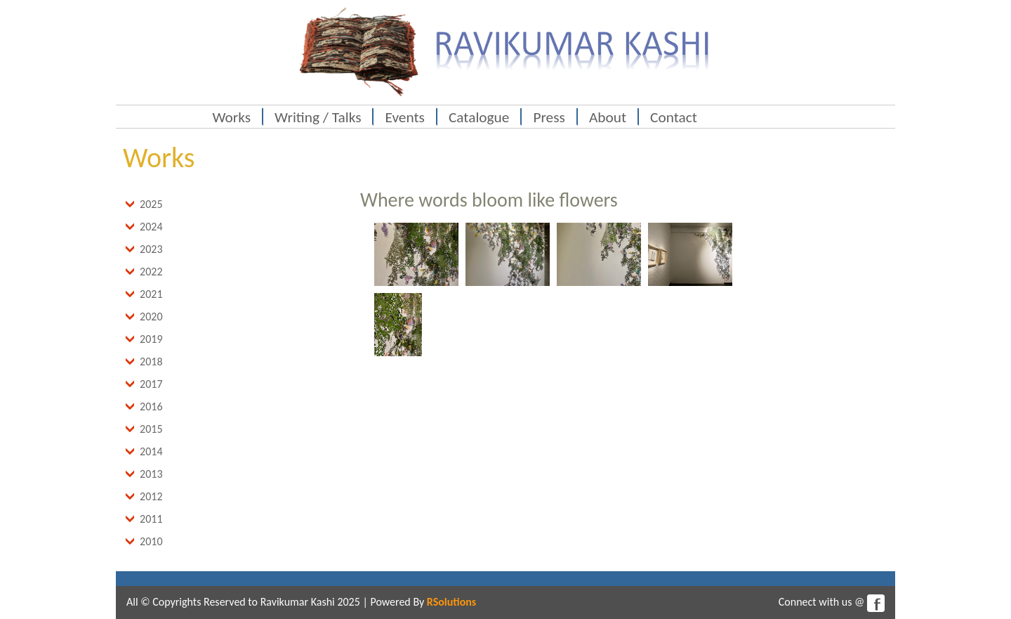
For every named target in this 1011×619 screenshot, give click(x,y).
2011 (151, 519)
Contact (673, 117)
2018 (151, 361)
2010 (151, 541)
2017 (151, 384)
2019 (151, 339)
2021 (151, 294)
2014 (151, 451)
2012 (151, 496)
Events (404, 117)
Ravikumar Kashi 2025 (310, 601)
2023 (151, 249)
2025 (151, 204)
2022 (151, 271)
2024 (151, 226)
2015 (151, 429)
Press (548, 117)
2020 (151, 316)
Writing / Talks (318, 117)
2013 (151, 474)
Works (232, 117)
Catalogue (479, 117)
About (607, 117)
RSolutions (451, 601)
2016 (151, 406)
